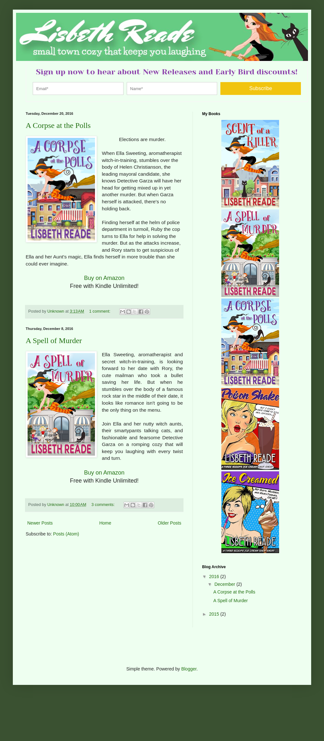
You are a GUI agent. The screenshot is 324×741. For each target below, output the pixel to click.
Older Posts (169, 523)
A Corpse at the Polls (58, 125)
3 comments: (103, 504)
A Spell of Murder (54, 340)
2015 (214, 614)
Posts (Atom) (66, 533)
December (225, 584)
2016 (214, 576)
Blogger (188, 668)
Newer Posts (40, 523)
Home (105, 523)
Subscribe (260, 88)
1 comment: (100, 311)
